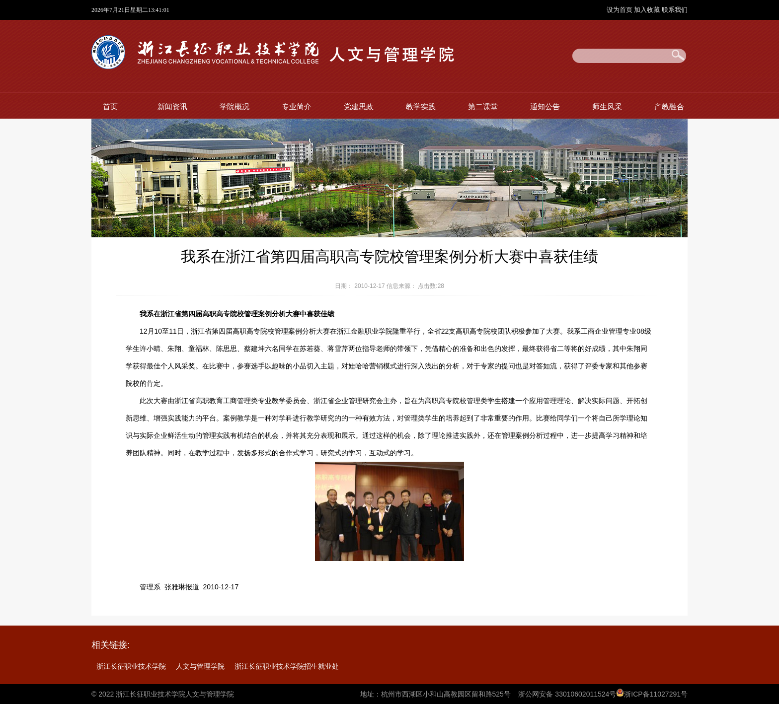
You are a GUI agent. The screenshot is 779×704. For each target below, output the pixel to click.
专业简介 (297, 106)
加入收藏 (648, 9)
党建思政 (359, 106)
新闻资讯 (172, 106)
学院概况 (234, 106)
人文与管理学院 (200, 666)
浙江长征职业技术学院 (131, 666)
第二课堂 (483, 106)
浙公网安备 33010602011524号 (567, 694)
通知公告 (545, 106)
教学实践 (421, 106)
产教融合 (669, 106)
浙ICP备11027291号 (656, 694)
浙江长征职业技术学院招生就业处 (286, 666)
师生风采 (607, 106)
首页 (110, 106)
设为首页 (620, 9)
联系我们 (675, 9)
